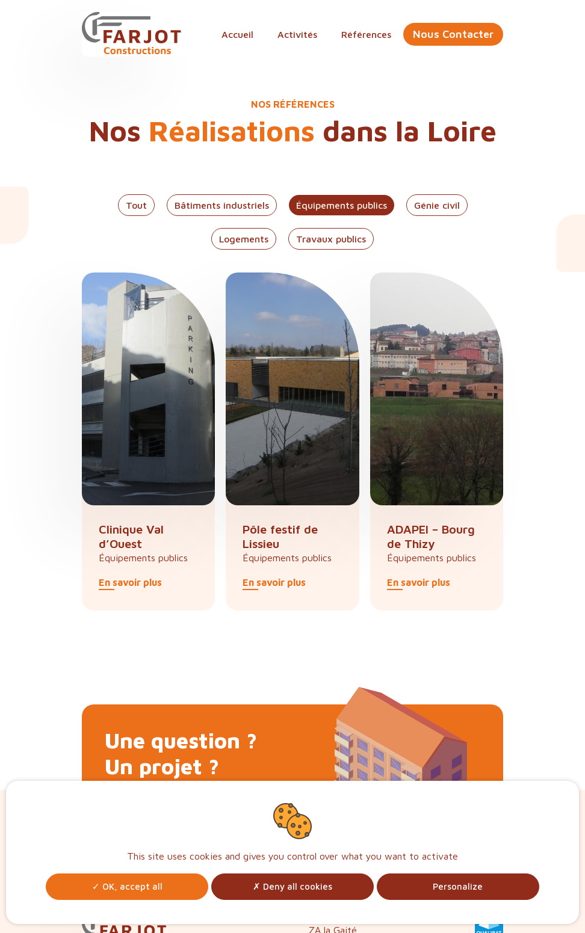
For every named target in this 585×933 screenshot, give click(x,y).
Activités (297, 34)
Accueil (237, 34)
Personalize (458, 886)
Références (366, 34)
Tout (136, 205)
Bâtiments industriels (222, 205)
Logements (243, 238)
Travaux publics (331, 238)
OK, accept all (127, 886)
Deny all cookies (292, 886)
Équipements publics (341, 205)
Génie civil (437, 205)
